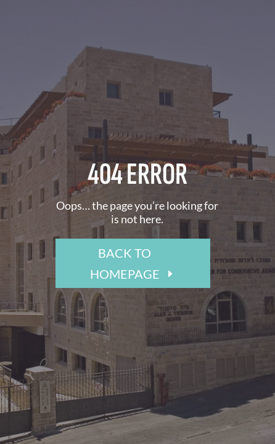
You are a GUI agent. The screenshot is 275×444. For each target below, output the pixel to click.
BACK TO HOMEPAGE (125, 263)
